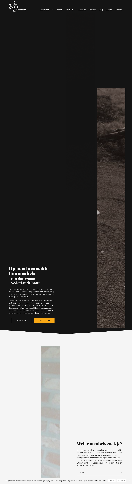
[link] (45, 10)
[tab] (100, 472)
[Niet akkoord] (129, 481)
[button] (21, 320)
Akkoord (111, 481)
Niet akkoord (121, 481)
